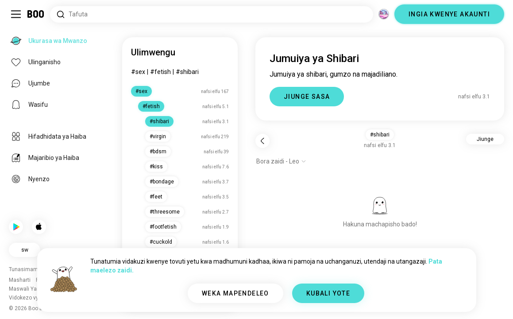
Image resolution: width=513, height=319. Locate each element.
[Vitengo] (383, 14)
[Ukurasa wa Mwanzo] (36, 14)
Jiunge (485, 139)
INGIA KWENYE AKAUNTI (449, 14)
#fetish (160, 71)
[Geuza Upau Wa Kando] (16, 14)
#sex (138, 71)
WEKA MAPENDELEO (235, 293)
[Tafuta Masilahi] (211, 14)
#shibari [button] (380, 135)
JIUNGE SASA (307, 96)
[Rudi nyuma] (262, 141)
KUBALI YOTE (328, 293)
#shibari (187, 71)
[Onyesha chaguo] (281, 161)
